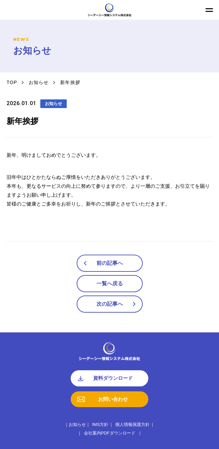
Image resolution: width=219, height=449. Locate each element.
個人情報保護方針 (132, 424)
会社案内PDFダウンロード (109, 433)
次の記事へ (109, 304)
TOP (12, 82)
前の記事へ (109, 263)
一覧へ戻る (109, 283)
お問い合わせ (113, 399)
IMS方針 (100, 424)
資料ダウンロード (113, 378)
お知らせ (39, 82)
